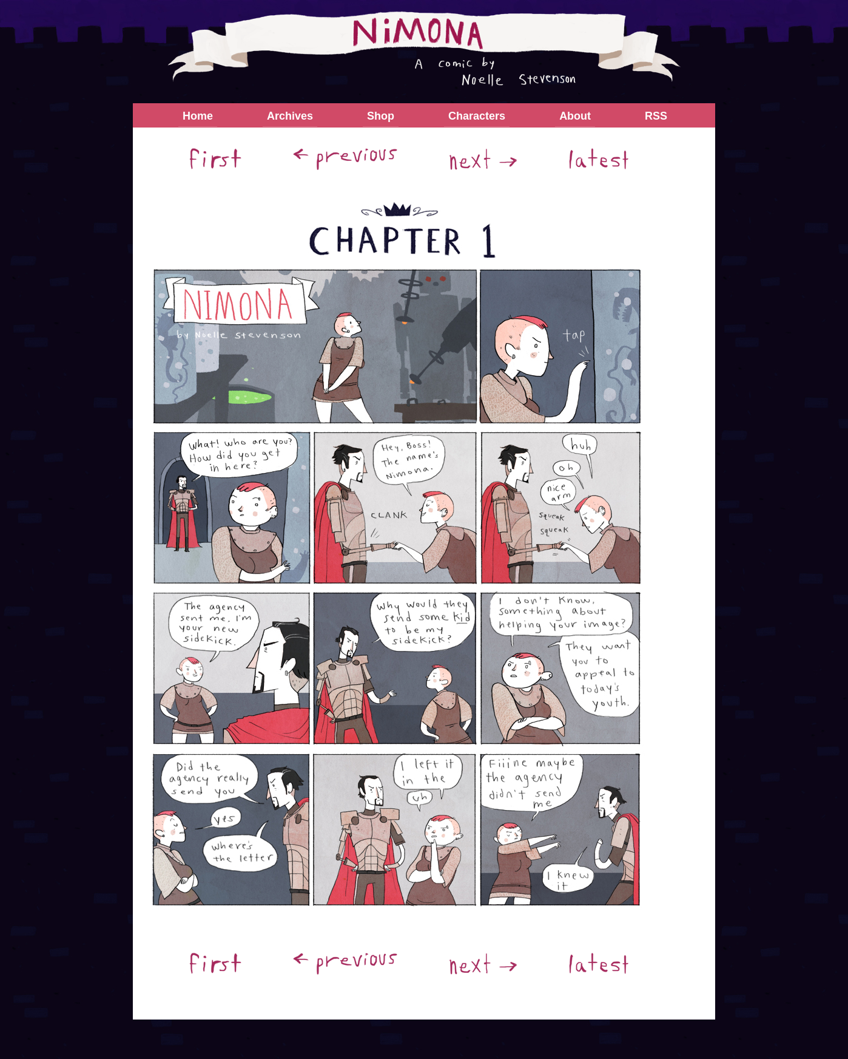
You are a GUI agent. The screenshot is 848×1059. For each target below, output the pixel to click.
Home (198, 116)
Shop (380, 116)
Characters (476, 116)
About (575, 116)
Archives (290, 116)
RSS (656, 116)
